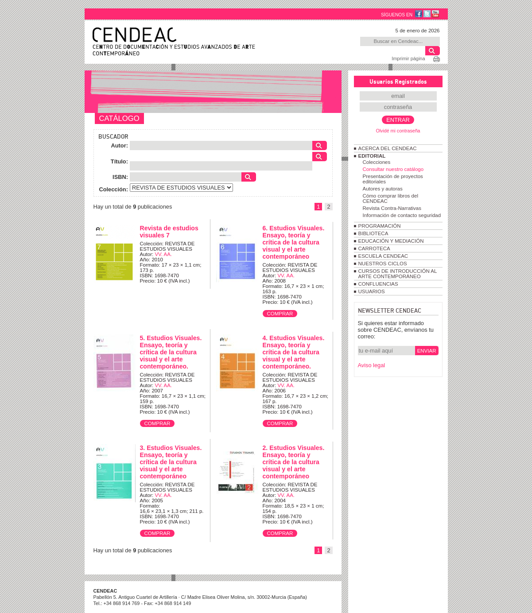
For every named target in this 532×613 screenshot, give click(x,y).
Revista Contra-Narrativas (392, 208)
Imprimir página (408, 58)
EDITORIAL (372, 156)
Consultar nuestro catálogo (393, 169)
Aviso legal (371, 365)
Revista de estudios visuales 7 (169, 232)
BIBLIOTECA (373, 233)
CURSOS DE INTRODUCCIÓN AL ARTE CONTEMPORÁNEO (397, 273)
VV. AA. (163, 254)
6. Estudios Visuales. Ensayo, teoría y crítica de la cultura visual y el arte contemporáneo (294, 242)
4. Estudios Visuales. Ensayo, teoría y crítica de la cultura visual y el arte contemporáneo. (294, 352)
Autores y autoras (383, 188)
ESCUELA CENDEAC (383, 256)
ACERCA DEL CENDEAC (387, 148)
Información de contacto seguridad (402, 215)
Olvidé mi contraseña (398, 130)
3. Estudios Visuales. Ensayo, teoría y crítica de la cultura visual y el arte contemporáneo (171, 462)
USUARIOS (371, 291)
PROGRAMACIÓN (379, 226)
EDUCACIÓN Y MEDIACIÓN (391, 241)
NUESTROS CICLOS (382, 263)
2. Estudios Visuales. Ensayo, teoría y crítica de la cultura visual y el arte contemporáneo (294, 462)
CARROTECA (374, 248)
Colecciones (377, 162)
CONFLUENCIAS (378, 284)
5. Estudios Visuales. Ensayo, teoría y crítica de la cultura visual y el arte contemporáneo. (171, 352)
